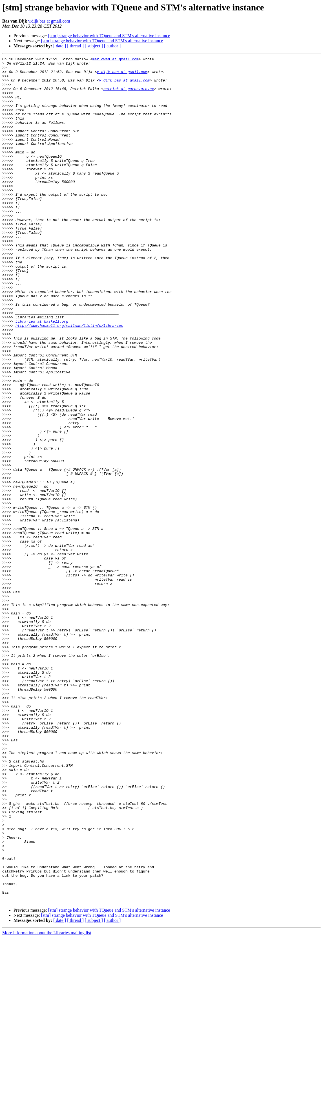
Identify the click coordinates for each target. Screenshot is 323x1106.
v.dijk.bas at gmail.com (49, 21)
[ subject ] (94, 45)
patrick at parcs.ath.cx (128, 95)
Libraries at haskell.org (42, 374)
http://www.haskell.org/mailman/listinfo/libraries (69, 379)
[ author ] (112, 45)
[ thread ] (75, 45)
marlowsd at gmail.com (115, 59)
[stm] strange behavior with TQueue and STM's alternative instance (109, 35)
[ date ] (59, 45)
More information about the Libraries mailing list (46, 1101)
